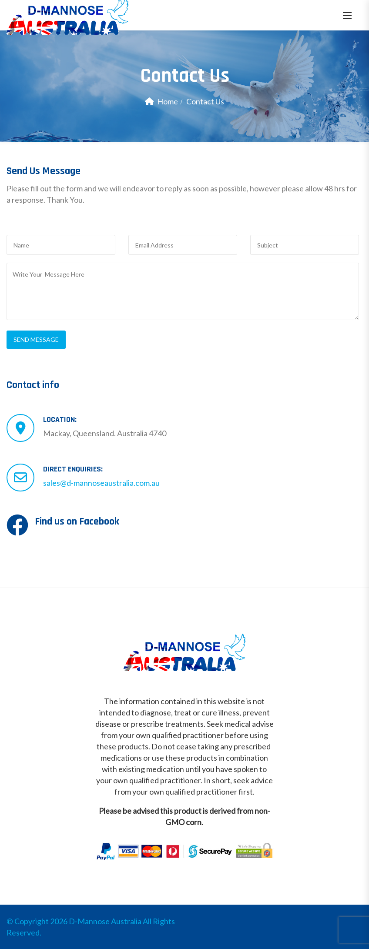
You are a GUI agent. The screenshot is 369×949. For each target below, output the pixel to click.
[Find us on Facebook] (17, 525)
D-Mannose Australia (105, 921)
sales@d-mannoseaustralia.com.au (101, 483)
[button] (347, 15)
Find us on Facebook (77, 521)
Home (167, 101)
